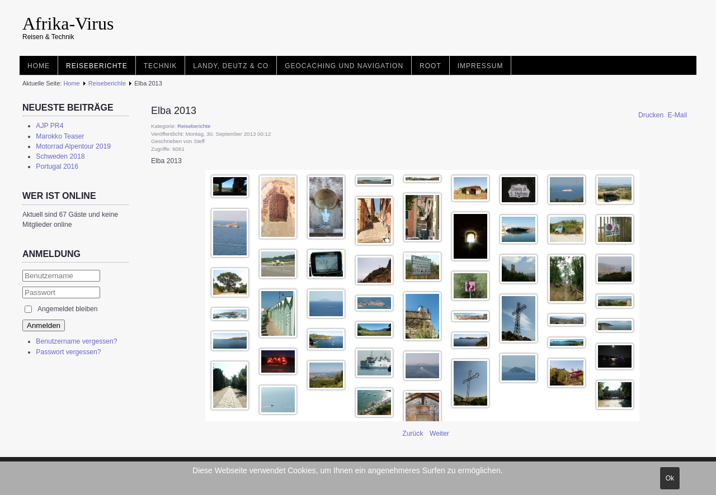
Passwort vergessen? (68, 352)
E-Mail (677, 115)
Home (38, 66)
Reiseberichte (97, 66)
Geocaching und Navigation (344, 66)
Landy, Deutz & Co (230, 66)
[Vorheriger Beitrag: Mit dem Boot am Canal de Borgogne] (413, 433)
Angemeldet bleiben (67, 309)
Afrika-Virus (68, 23)
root (430, 66)
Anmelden (43, 325)
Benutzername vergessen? (76, 341)
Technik (160, 66)
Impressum (480, 66)
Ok (670, 478)
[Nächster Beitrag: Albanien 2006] (439, 433)
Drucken (652, 115)
